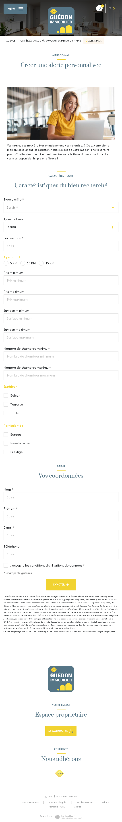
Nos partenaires (30, 802)
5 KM (13, 263)
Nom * (8, 489)
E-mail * (9, 527)
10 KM (31, 263)
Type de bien (13, 219)
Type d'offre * (14, 199)
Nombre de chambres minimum (27, 348)
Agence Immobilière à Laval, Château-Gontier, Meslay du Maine (43, 40)
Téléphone (12, 546)
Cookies (78, 806)
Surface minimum (16, 310)
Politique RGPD (57, 806)
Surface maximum (17, 329)
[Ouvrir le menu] (15, 9)
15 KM (49, 263)
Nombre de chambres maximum (28, 367)
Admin (105, 802)
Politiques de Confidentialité (53, 631)
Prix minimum (13, 272)
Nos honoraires (85, 802)
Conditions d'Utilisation (83, 631)
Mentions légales (58, 802)
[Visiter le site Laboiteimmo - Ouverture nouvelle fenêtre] (68, 817)
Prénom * (11, 508)
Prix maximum (14, 291)
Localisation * (13, 238)
